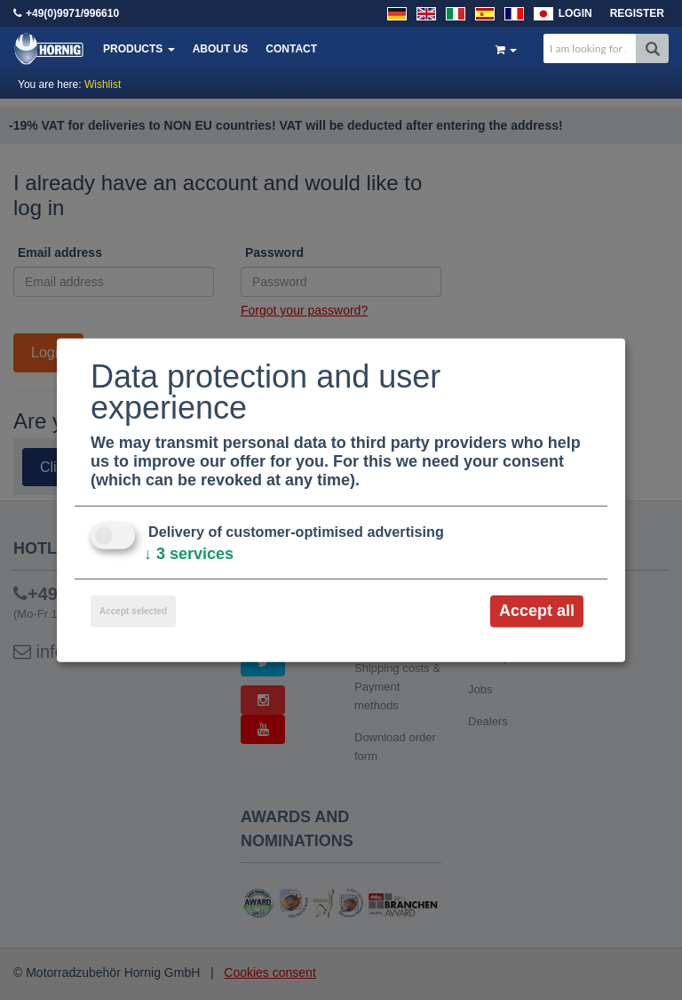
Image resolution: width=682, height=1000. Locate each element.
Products (139, 49)
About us (221, 49)
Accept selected (133, 611)
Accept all (537, 611)
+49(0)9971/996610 (72, 13)
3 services (189, 554)
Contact (291, 49)
